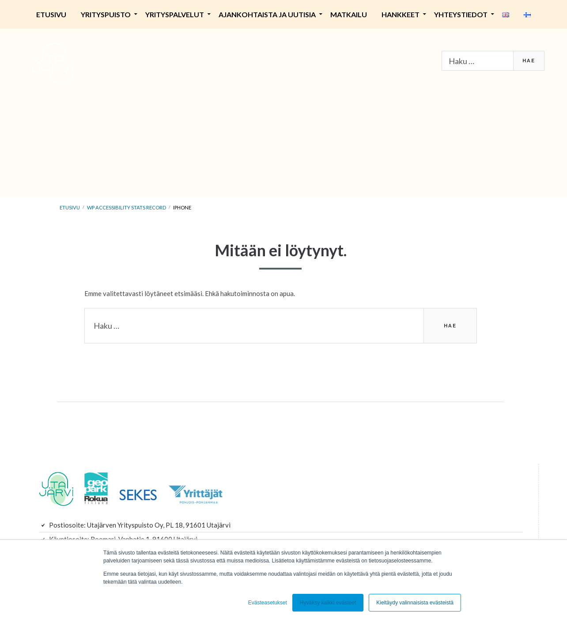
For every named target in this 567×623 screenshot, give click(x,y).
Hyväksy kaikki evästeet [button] (328, 603)
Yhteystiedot (461, 14)
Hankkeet (401, 14)
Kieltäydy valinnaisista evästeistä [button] (415, 603)
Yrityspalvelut (174, 14)
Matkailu (348, 14)
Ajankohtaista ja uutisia (267, 14)
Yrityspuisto (106, 14)
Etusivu (51, 14)
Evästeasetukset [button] (267, 603)
